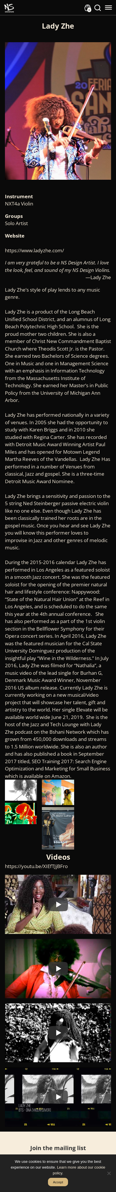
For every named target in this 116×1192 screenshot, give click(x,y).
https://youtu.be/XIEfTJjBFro (36, 866)
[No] (109, 1173)
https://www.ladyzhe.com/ (34, 250)
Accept (58, 1182)
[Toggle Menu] (108, 7)
